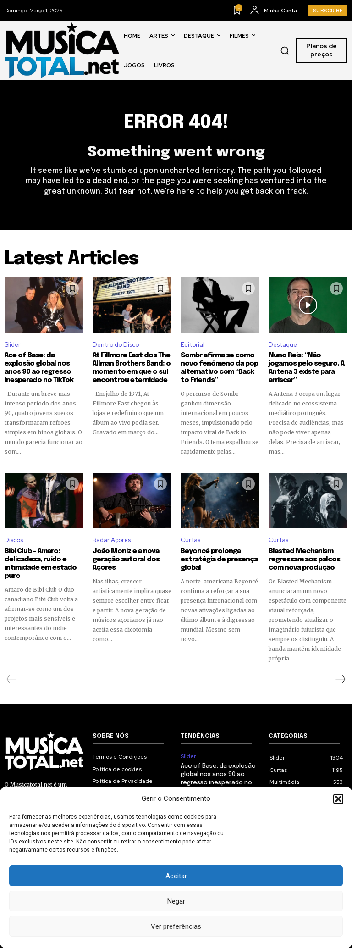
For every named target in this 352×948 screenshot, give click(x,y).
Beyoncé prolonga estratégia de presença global (219, 559)
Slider (13, 345)
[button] (338, 799)
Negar (176, 901)
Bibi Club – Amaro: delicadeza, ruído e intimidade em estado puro (41, 564)
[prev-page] (12, 679)
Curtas (190, 540)
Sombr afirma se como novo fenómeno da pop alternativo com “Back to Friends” (219, 368)
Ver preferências (176, 926)
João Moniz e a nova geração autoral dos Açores (126, 559)
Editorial (192, 345)
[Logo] (62, 50)
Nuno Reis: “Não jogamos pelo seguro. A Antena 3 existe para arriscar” (306, 368)
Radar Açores (112, 540)
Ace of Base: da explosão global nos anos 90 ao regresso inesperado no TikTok (39, 368)
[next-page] (340, 679)
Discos (14, 540)
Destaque (283, 345)
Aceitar (176, 876)
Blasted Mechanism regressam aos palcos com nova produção (304, 559)
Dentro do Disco (116, 345)
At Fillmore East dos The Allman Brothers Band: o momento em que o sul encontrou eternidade (131, 368)
